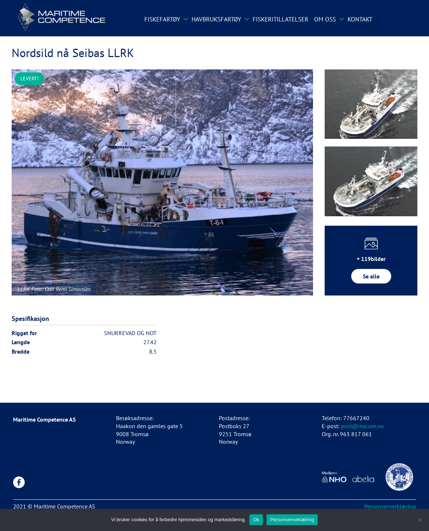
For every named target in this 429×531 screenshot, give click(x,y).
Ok (256, 519)
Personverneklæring (292, 519)
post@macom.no (362, 426)
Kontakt (360, 19)
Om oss (325, 19)
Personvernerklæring (390, 506)
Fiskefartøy (162, 19)
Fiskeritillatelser (280, 19)
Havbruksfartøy (216, 19)
